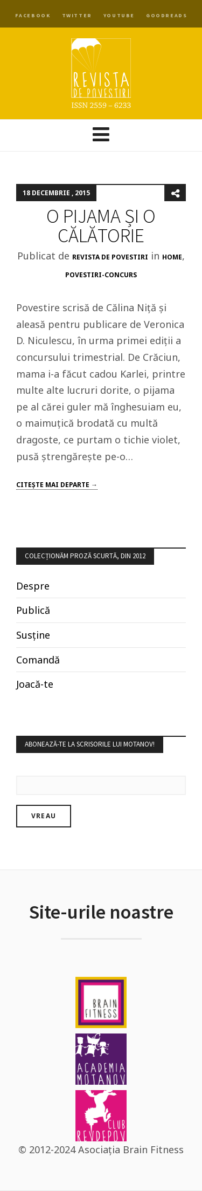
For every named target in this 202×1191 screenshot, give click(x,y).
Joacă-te (34, 683)
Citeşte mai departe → (56, 484)
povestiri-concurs (101, 274)
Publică (33, 610)
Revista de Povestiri (110, 257)
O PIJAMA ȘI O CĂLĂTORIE (101, 226)
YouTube (119, 15)
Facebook (33, 15)
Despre (33, 585)
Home (172, 257)
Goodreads (166, 15)
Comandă (38, 659)
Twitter (77, 15)
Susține (33, 634)
